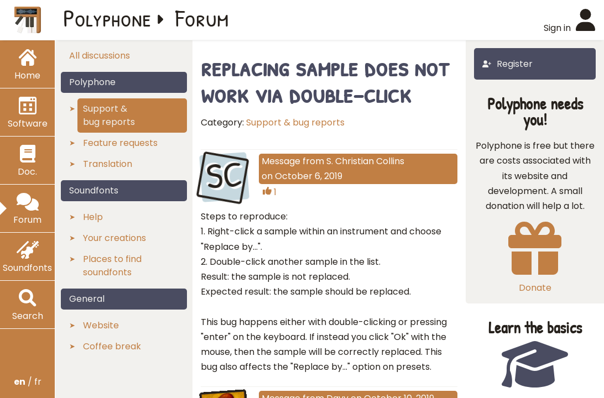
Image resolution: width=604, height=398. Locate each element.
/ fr (27, 381)
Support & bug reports (295, 122)
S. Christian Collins (365, 161)
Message (281, 161)
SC (224, 176)
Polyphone (107, 17)
